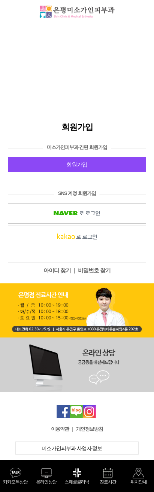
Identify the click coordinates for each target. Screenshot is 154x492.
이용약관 (60, 429)
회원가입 (76, 164)
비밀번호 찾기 (94, 270)
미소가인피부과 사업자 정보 (77, 448)
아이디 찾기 (57, 270)
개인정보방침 (89, 429)
